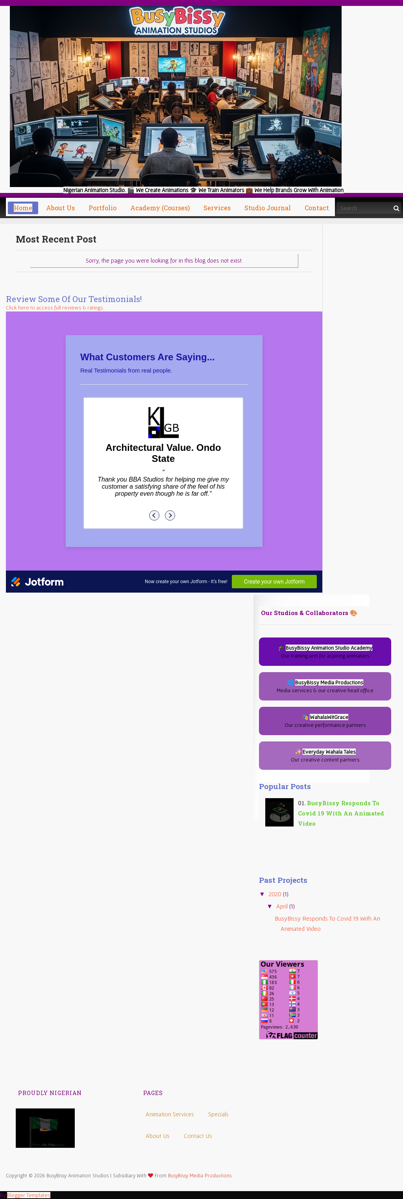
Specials (218, 1113)
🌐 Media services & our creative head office (325, 686)
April (282, 906)
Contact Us (198, 1135)
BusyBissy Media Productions (199, 1176)
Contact (317, 208)
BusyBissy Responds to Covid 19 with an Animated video (341, 813)
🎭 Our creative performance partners (325, 721)
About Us (158, 1135)
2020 (276, 893)
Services (217, 208)
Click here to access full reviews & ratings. (55, 307)
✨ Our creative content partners (325, 756)
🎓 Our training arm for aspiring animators (325, 652)
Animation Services (170, 1113)
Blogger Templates (28, 1195)
